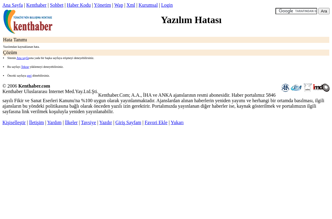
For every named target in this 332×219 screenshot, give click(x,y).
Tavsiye (88, 122)
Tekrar (25, 66)
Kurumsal (148, 5)
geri (29, 75)
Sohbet (56, 5)
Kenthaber (36, 5)
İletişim (36, 122)
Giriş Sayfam (128, 122)
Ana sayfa (22, 58)
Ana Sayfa (12, 5)
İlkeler (71, 122)
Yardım (54, 122)
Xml (130, 5)
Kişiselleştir (14, 122)
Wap (118, 5)
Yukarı (177, 122)
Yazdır (105, 122)
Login (167, 5)
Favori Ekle (156, 122)
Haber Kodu (79, 5)
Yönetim (102, 5)
